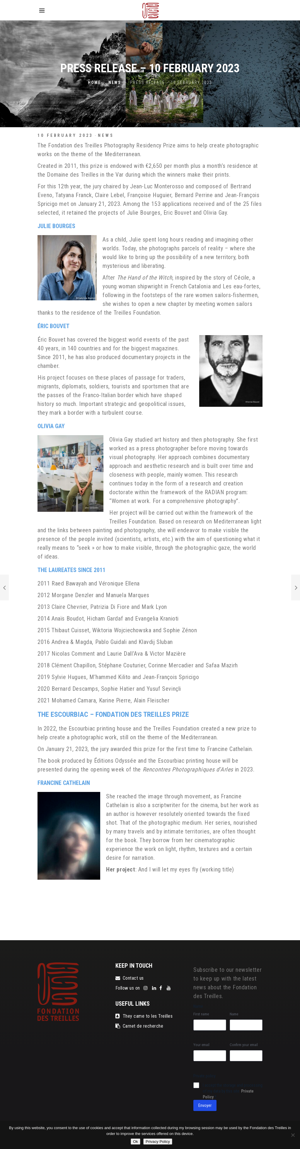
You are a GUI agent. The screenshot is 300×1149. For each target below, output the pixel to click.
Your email (201, 1045)
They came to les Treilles (144, 1016)
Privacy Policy (158, 1141)
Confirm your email (244, 1045)
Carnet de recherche (139, 1026)
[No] (293, 1135)
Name (234, 1014)
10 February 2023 (65, 135)
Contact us (129, 978)
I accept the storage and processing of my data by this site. (232, 1091)
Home (94, 82)
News (114, 82)
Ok (135, 1141)
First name (201, 1014)
